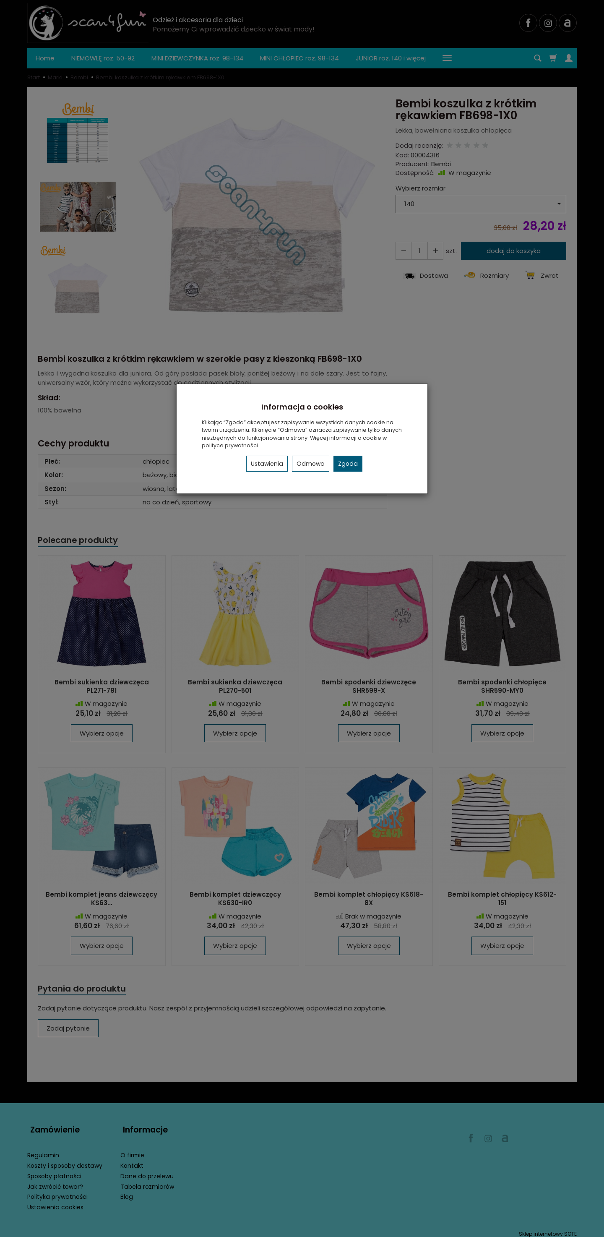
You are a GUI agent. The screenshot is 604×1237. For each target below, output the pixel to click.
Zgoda (348, 463)
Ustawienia (267, 463)
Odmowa (311, 463)
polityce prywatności (230, 445)
